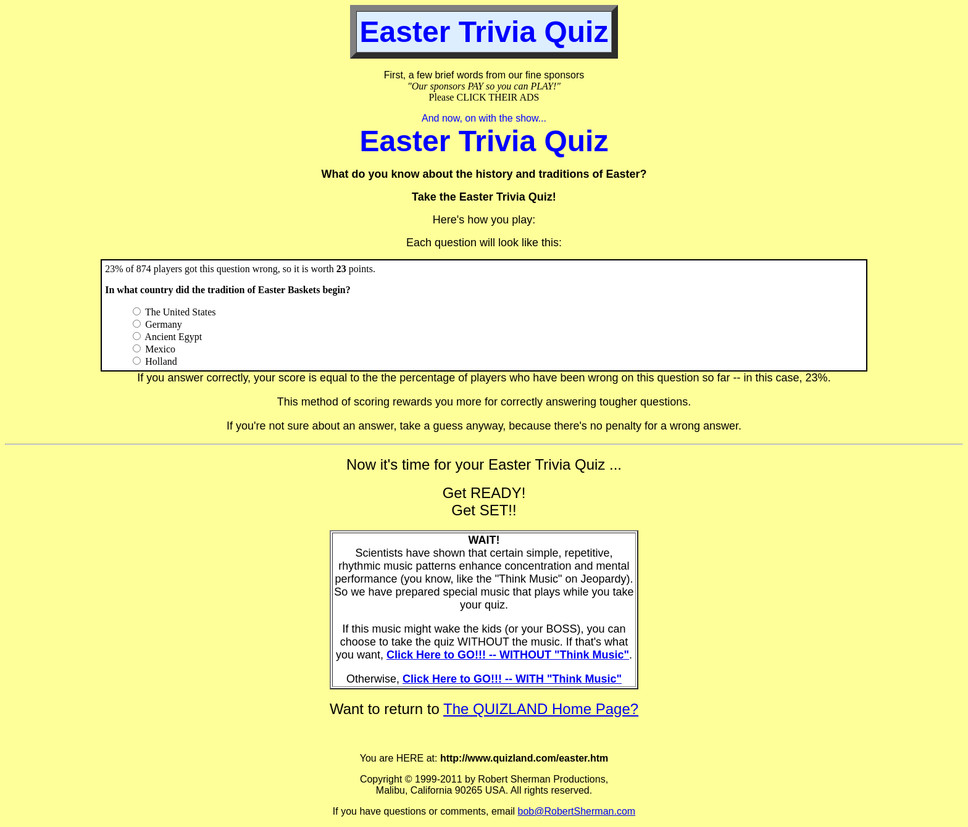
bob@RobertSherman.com (577, 811)
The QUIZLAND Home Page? (540, 708)
